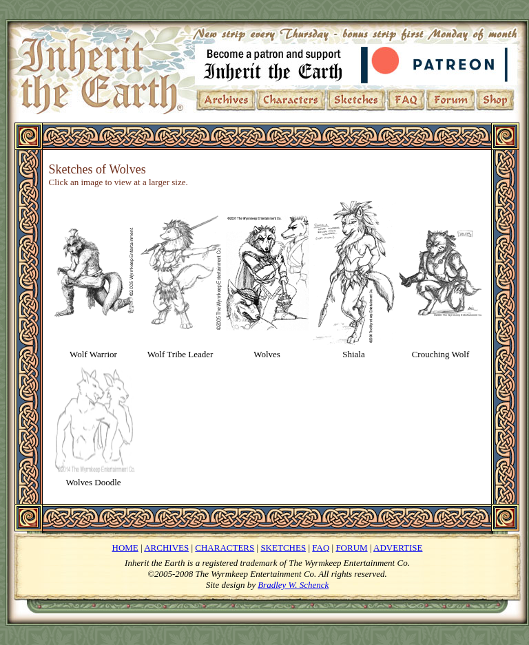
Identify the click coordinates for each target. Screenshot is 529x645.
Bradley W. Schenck (293, 585)
